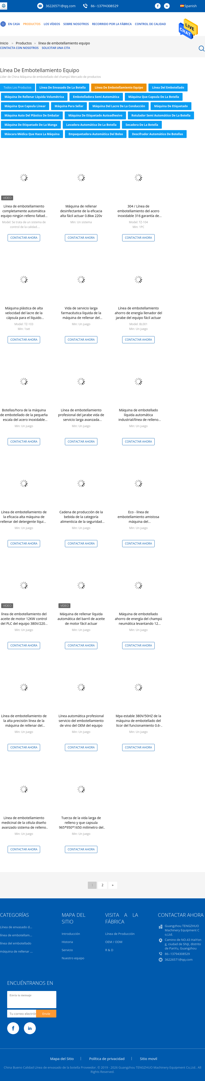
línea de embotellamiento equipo (119, 87)
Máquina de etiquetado (171, 106)
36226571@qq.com (61, 6)
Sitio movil (148, 1058)
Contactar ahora (23, 238)
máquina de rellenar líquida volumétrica (34, 97)
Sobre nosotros (76, 24)
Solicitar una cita (56, 48)
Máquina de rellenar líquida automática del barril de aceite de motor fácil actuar (81, 619)
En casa (10, 24)
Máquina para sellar (69, 106)
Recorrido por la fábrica (112, 24)
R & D (109, 950)
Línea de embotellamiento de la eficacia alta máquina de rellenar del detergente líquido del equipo (23, 519)
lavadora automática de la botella (91, 125)
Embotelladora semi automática (96, 97)
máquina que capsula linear (25, 106)
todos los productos (18, 87)
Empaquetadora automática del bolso (95, 134)
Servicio (67, 950)
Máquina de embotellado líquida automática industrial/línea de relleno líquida (138, 417)
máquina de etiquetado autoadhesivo (95, 115)
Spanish (190, 6)
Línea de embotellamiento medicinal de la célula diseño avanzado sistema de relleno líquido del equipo (24, 825)
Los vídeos (52, 24)
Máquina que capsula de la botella (153, 97)
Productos (32, 24)
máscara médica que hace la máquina (32, 134)
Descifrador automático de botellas (157, 134)
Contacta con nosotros (19, 48)
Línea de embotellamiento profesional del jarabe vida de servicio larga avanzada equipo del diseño (81, 417)
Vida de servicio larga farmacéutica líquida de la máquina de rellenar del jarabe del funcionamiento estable (81, 317)
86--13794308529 (104, 6)
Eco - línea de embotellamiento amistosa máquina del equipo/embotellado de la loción (138, 521)
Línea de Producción (120, 934)
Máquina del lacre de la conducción (118, 106)
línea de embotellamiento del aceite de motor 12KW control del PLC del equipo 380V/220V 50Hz (24, 621)
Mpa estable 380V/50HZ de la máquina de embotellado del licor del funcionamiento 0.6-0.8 (138, 723)
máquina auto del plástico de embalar (32, 115)
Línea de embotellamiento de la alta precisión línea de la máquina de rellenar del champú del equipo (24, 723)
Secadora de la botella (142, 125)
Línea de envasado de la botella (63, 87)
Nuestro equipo (73, 958)
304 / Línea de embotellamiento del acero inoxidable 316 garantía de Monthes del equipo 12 (138, 213)
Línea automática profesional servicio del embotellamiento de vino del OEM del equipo (81, 721)
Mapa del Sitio (62, 1058)
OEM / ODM (113, 942)
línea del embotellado (168, 87)
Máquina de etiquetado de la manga (31, 125)
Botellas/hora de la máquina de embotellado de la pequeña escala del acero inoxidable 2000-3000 (23, 417)
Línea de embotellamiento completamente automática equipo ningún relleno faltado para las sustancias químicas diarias (24, 216)
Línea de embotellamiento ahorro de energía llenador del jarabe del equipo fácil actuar (138, 313)
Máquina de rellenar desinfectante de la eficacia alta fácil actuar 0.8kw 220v (81, 211)
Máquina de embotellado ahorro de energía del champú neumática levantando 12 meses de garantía (138, 621)
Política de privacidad (107, 1058)
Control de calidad (150, 24)
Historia (67, 942)
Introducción (71, 934)
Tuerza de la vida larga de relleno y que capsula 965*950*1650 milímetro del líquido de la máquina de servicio (81, 827)
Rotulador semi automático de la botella (160, 115)
